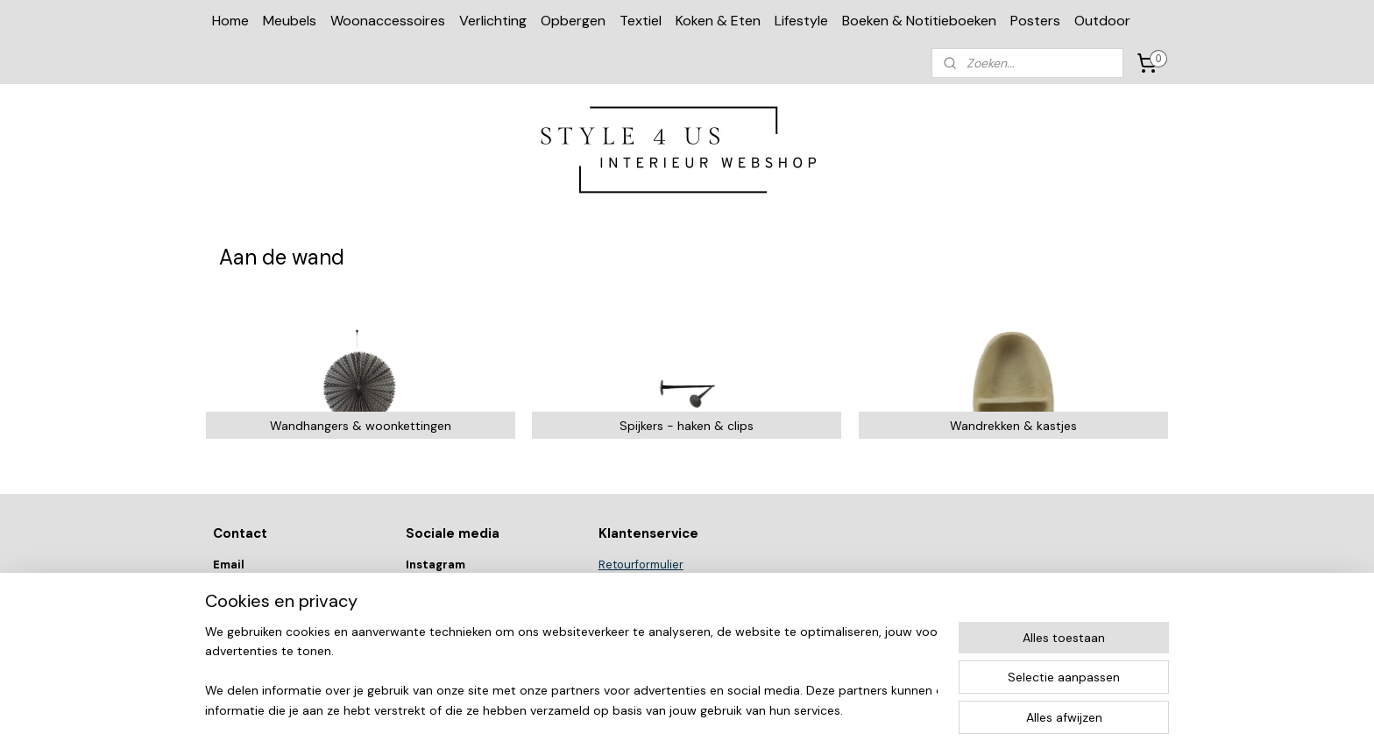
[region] (571, 672)
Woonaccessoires (387, 20)
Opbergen (573, 20)
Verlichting (493, 20)
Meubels (289, 20)
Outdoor (1102, 20)
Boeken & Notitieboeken (919, 20)
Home (230, 20)
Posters (1035, 20)
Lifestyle (801, 20)
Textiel (641, 20)
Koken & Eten (718, 20)
